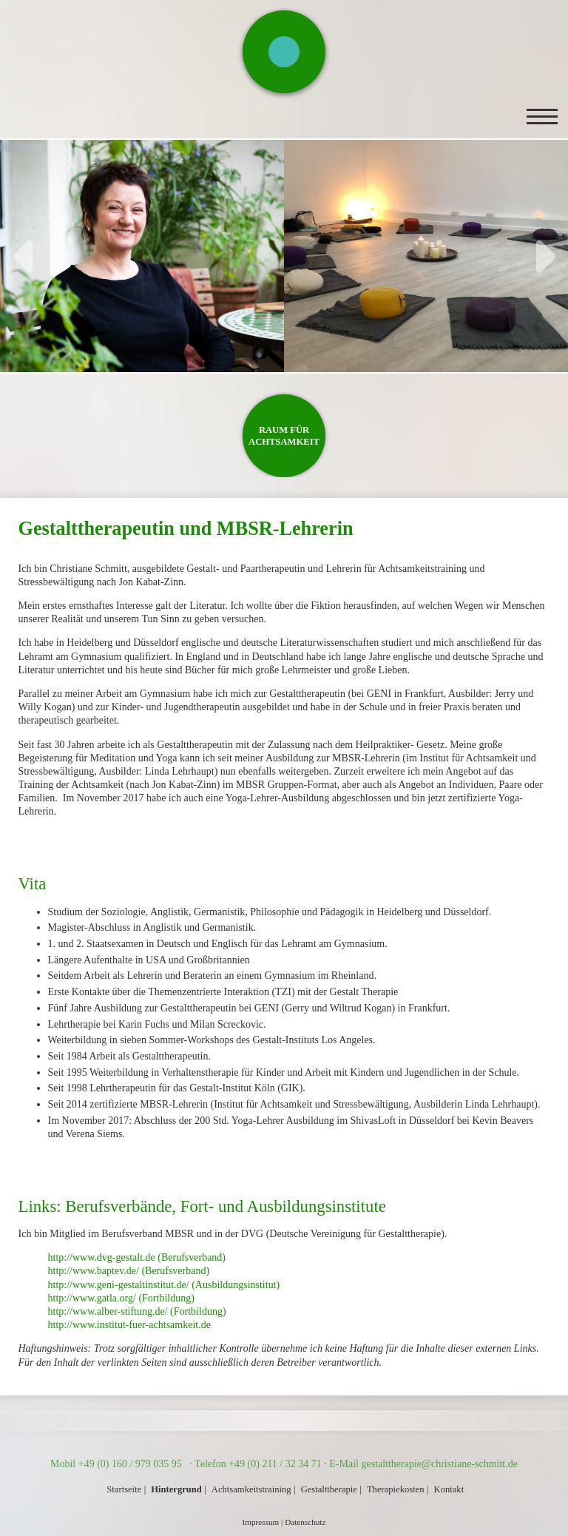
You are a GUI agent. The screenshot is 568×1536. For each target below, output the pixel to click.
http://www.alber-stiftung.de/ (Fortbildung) (137, 1311)
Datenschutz (305, 1522)
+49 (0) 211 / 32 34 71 (275, 1463)
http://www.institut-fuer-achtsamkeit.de (129, 1324)
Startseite (123, 1489)
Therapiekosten (396, 1489)
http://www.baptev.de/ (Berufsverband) (129, 1270)
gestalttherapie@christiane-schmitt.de (439, 1463)
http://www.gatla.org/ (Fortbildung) (121, 1298)
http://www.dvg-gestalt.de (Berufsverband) (137, 1257)
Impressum (261, 1522)
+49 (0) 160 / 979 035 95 (131, 1463)
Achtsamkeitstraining (251, 1489)
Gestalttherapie (329, 1489)
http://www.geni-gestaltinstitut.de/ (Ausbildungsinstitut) (164, 1284)
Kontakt (449, 1489)
